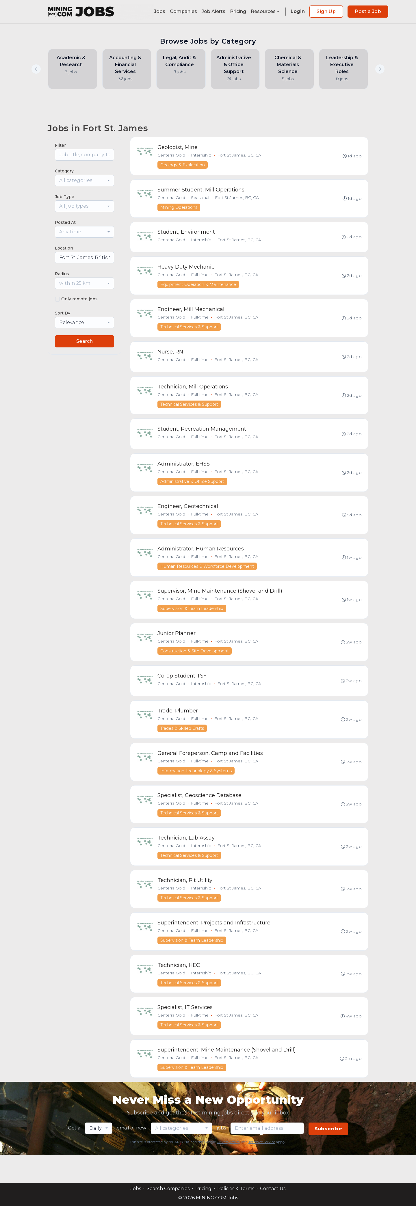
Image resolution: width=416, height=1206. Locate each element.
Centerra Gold (172, 155)
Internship (202, 155)
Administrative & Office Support (193, 491)
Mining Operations (179, 209)
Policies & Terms (235, 1188)
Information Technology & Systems (196, 789)
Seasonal (201, 199)
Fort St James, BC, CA (240, 155)
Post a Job (368, 11)
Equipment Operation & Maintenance (199, 288)
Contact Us (272, 1188)
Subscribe (328, 1157)
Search (84, 341)
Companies (183, 11)
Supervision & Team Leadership (192, 622)
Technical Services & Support (190, 332)
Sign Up (326, 11)
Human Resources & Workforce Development (208, 579)
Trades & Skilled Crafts (183, 746)
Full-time (200, 279)
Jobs (159, 11)
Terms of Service (261, 1170)
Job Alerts (213, 11)
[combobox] (84, 180)
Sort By (62, 313)
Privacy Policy (228, 1170)
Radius (62, 273)
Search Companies (168, 1188)
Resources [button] (265, 11)
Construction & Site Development (195, 666)
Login (298, 11)
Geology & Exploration (183, 165)
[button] (380, 69)
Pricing (238, 11)
